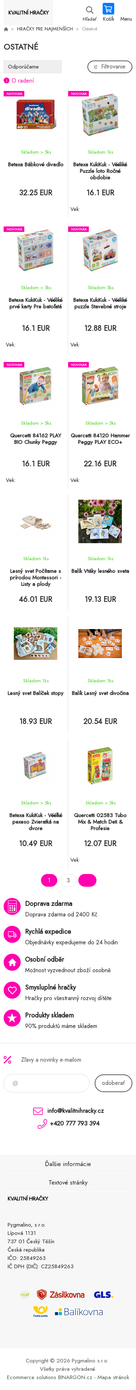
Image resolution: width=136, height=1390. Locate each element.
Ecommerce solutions (31, 1377)
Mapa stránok (113, 1377)
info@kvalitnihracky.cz (75, 1110)
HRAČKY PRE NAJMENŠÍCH (45, 28)
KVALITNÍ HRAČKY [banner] (28, 12)
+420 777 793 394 (74, 1123)
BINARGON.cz (75, 1377)
